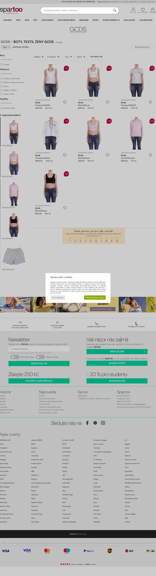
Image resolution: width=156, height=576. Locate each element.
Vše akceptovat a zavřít (95, 298)
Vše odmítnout (57, 298)
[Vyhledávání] (114, 10)
